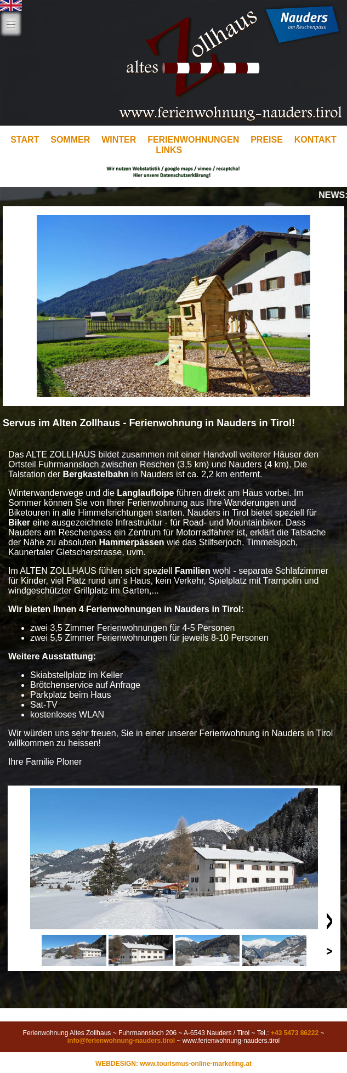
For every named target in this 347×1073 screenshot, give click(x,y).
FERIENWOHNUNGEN (193, 139)
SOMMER (70, 139)
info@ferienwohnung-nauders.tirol (121, 1040)
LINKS (169, 150)
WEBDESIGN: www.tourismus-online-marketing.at (173, 1064)
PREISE (267, 139)
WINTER (118, 139)
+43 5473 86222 (294, 1033)
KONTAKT (315, 139)
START (24, 139)
